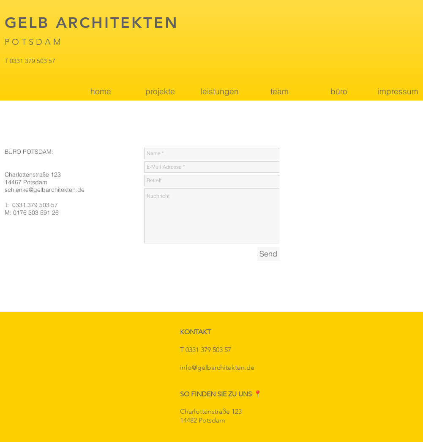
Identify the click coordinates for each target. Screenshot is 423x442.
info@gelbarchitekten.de (217, 367)
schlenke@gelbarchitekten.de (45, 190)
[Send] (268, 254)
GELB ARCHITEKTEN (92, 23)
